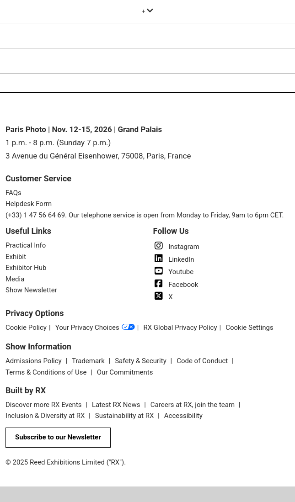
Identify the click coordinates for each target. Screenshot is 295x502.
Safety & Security (141, 361)
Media (14, 279)
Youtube (173, 272)
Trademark (89, 361)
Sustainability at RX (125, 416)
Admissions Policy (34, 361)
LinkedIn (173, 259)
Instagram (176, 247)
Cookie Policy (26, 327)
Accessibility (183, 416)
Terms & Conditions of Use (46, 372)
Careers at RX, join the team (193, 405)
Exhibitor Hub (25, 268)
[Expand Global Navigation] (147, 11)
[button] (58, 438)
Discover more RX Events (44, 405)
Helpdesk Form (28, 204)
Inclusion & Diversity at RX (45, 416)
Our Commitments (125, 372)
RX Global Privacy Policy (180, 327)
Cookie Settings (249, 327)
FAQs (13, 193)
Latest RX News (117, 405)
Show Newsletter (31, 290)
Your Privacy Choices (95, 328)
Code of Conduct (203, 361)
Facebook (175, 284)
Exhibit (15, 257)
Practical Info (25, 245)
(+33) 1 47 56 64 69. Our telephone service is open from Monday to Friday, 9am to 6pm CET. (144, 215)
